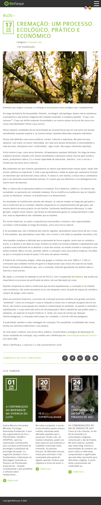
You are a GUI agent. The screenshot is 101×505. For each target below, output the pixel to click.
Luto (39, 42)
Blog (8, 15)
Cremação (32, 42)
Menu (97, 4)
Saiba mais (13, 480)
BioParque (14, 3)
